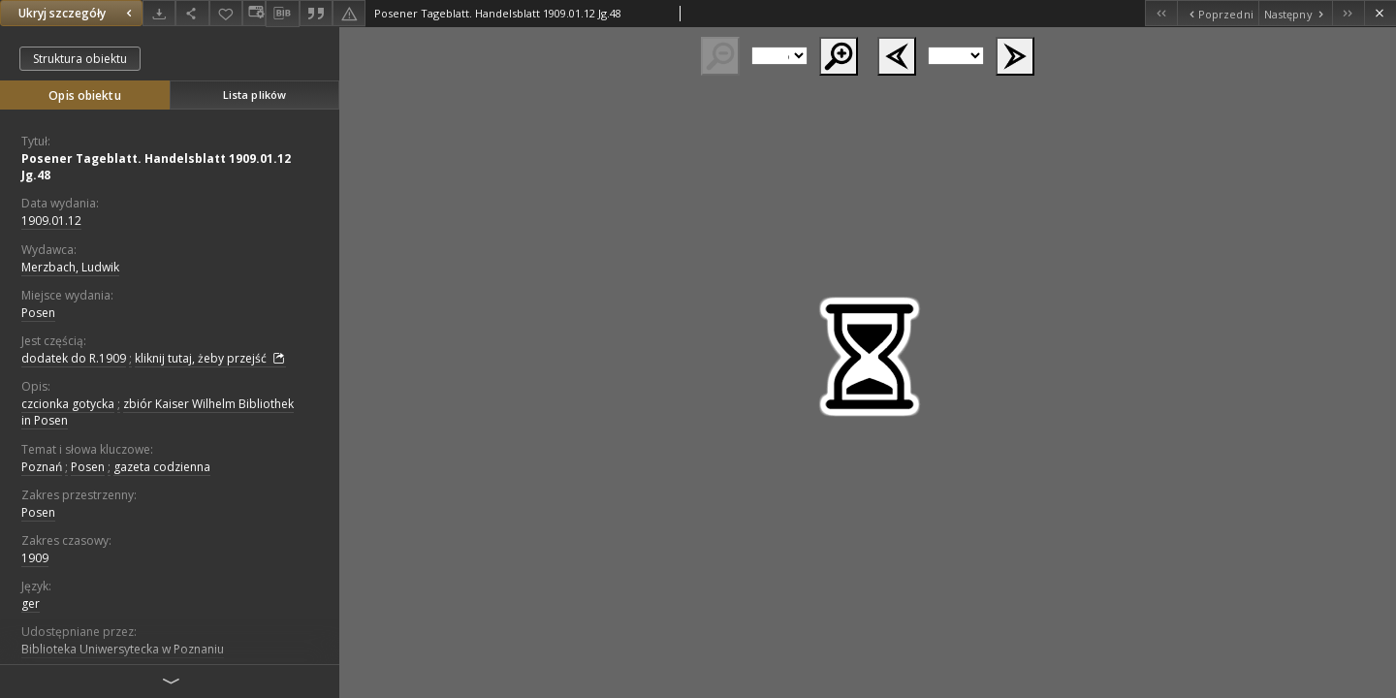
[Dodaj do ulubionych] (225, 13)
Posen (38, 312)
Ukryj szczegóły (77, 13)
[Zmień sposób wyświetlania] (254, 13)
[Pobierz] (159, 13)
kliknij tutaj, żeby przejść (210, 358)
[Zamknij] (1380, 13)
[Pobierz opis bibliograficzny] (282, 13)
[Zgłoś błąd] (349, 13)
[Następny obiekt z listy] (1295, 13)
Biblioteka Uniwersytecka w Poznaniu (122, 649)
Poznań (41, 467)
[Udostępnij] (191, 13)
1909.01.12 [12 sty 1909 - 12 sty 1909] (51, 220)
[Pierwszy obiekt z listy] (1161, 13)
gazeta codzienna (161, 467)
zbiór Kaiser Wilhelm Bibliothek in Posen (157, 412)
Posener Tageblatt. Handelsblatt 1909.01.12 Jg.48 (156, 166)
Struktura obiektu (80, 58)
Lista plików (254, 94)
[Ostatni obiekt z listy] (1348, 13)
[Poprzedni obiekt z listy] (1217, 13)
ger (30, 603)
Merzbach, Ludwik (70, 267)
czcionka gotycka (67, 404)
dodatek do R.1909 (73, 358)
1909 (34, 558)
